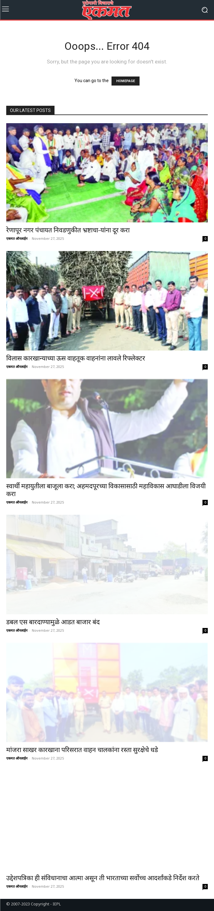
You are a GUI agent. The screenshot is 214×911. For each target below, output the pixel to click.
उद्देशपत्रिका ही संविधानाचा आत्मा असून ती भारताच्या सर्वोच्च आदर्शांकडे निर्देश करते (102, 878)
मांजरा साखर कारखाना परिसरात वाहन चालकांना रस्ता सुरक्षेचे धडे (82, 750)
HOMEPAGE (125, 81)
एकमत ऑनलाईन (16, 238)
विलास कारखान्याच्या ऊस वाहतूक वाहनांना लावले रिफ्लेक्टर (76, 358)
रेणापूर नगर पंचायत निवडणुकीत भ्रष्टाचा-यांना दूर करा (68, 230)
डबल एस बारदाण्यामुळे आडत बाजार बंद (53, 622)
